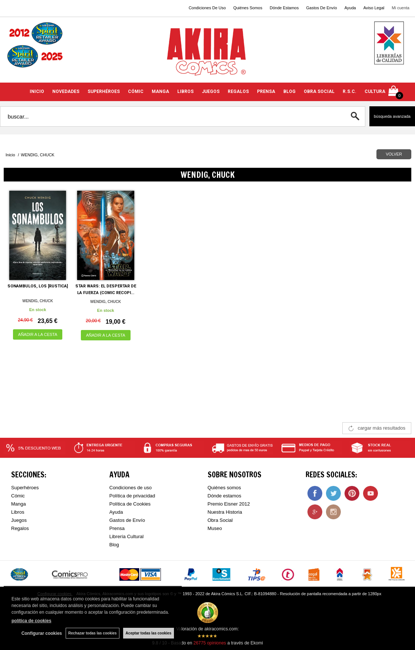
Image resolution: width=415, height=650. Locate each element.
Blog (114, 544)
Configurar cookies (42, 633)
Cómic (18, 496)
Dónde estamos (224, 496)
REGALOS (238, 91)
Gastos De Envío (321, 8)
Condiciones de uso (130, 487)
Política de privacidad (132, 496)
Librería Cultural (126, 536)
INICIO (37, 91)
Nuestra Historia (225, 512)
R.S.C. (349, 91)
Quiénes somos (224, 487)
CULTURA (375, 91)
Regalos (20, 528)
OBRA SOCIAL (319, 91)
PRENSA (266, 91)
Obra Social (220, 520)
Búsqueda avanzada (392, 116)
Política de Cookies (130, 504)
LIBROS (185, 91)
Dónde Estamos (284, 8)
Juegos (19, 520)
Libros (17, 512)
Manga (18, 504)
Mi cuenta (400, 8)
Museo (215, 528)
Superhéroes (25, 487)
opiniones (209, 643)
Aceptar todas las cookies (148, 633)
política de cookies (31, 620)
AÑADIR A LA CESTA (37, 334)
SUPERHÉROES (104, 91)
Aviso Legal (374, 8)
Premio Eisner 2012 (229, 504)
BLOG (289, 91)
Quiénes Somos (247, 8)
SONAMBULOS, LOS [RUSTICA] (37, 286)
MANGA (160, 91)
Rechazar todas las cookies (92, 633)
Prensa (117, 528)
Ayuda (350, 8)
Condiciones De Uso (207, 8)
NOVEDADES (65, 91)
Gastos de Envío (127, 520)
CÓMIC (136, 91)
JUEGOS (211, 91)
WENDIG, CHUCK (37, 301)
